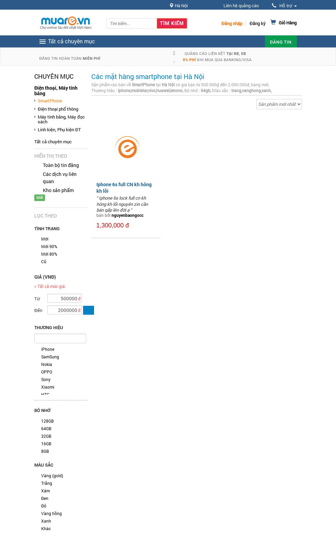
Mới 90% (49, 246)
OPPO (46, 372)
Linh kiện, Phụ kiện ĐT (59, 129)
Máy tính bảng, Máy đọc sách (61, 119)
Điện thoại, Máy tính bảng (56, 91)
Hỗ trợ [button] (284, 5)
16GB (46, 443)
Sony (45, 379)
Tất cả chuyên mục (53, 141)
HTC (45, 394)
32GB (46, 436)
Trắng (46, 483)
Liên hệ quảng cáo (241, 5)
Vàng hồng (51, 513)
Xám (45, 490)
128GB (47, 421)
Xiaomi (47, 387)
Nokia (46, 364)
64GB (46, 428)
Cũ (43, 261)
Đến (38, 310)
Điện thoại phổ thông (58, 109)
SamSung (50, 356)
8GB (45, 451)
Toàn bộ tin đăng (61, 165)
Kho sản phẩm (58, 190)
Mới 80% (49, 254)
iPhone (47, 349)
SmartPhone (50, 101)
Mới (44, 239)
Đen (44, 498)
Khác (46, 528)
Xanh (46, 521)
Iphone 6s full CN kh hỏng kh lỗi (124, 187)
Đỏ (43, 506)
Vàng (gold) (52, 475)
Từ (37, 298)
